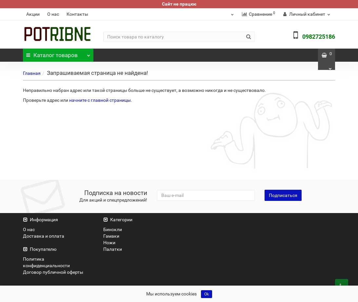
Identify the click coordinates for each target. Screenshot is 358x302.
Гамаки (111, 236)
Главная (32, 73)
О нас (53, 14)
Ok (206, 294)
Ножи (109, 242)
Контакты (77, 14)
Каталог (58, 53)
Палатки (112, 249)
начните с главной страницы (100, 100)
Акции (33, 14)
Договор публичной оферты (53, 272)
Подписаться (283, 195)
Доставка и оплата (43, 236)
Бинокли (112, 229)
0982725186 (318, 36)
